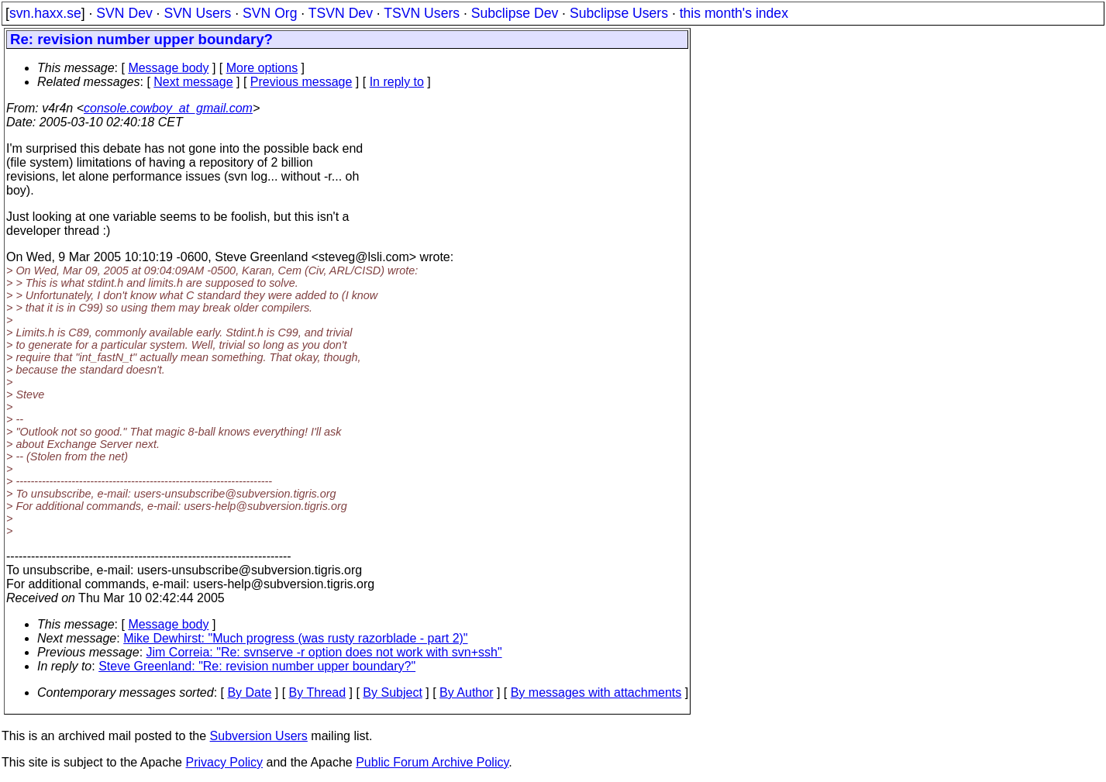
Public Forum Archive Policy (432, 762)
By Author (466, 692)
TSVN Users (422, 13)
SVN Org (270, 13)
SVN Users (197, 13)
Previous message (301, 81)
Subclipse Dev (514, 13)
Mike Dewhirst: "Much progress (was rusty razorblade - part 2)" (295, 638)
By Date (249, 692)
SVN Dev (124, 13)
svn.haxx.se (45, 13)
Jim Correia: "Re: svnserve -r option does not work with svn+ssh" (324, 652)
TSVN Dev (340, 13)
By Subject (392, 692)
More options (262, 67)
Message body (168, 67)
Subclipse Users (619, 13)
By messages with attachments (596, 692)
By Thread (317, 692)
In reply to (397, 81)
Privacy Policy (224, 762)
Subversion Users (259, 735)
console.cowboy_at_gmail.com (168, 108)
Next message (193, 81)
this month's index (734, 13)
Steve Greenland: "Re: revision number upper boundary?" (256, 666)
